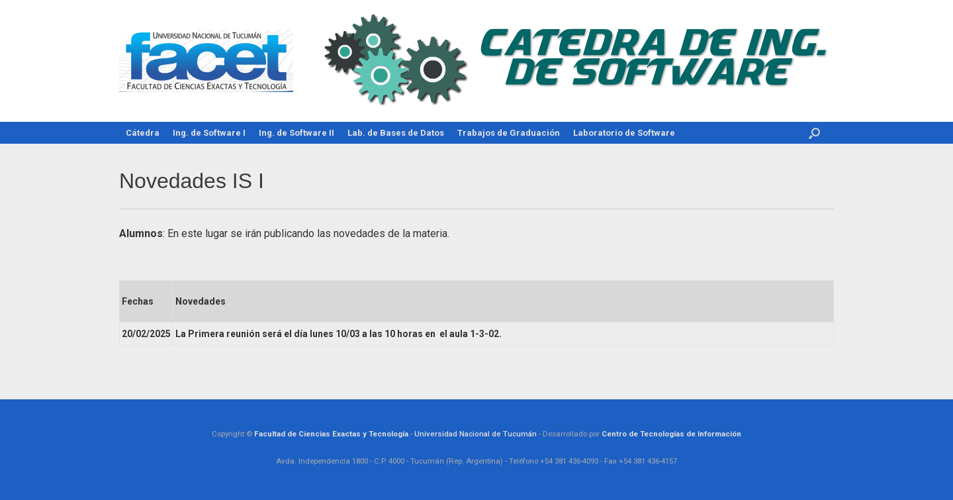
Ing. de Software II (296, 133)
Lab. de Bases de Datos (395, 133)
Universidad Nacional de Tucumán (475, 433)
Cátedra (142, 133)
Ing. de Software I (209, 133)
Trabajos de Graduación (508, 133)
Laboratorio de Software (624, 133)
